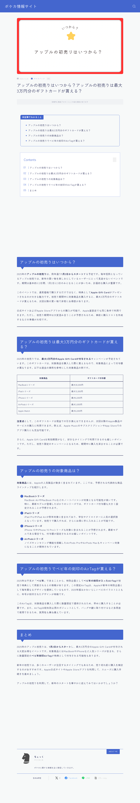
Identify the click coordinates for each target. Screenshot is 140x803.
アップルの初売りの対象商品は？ (47, 179)
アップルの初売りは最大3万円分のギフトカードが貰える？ (61, 173)
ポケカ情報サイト (21, 6)
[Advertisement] (70, 225)
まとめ (33, 190)
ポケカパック (38, 79)
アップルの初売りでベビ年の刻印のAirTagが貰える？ (58, 184)
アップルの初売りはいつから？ (46, 167)
